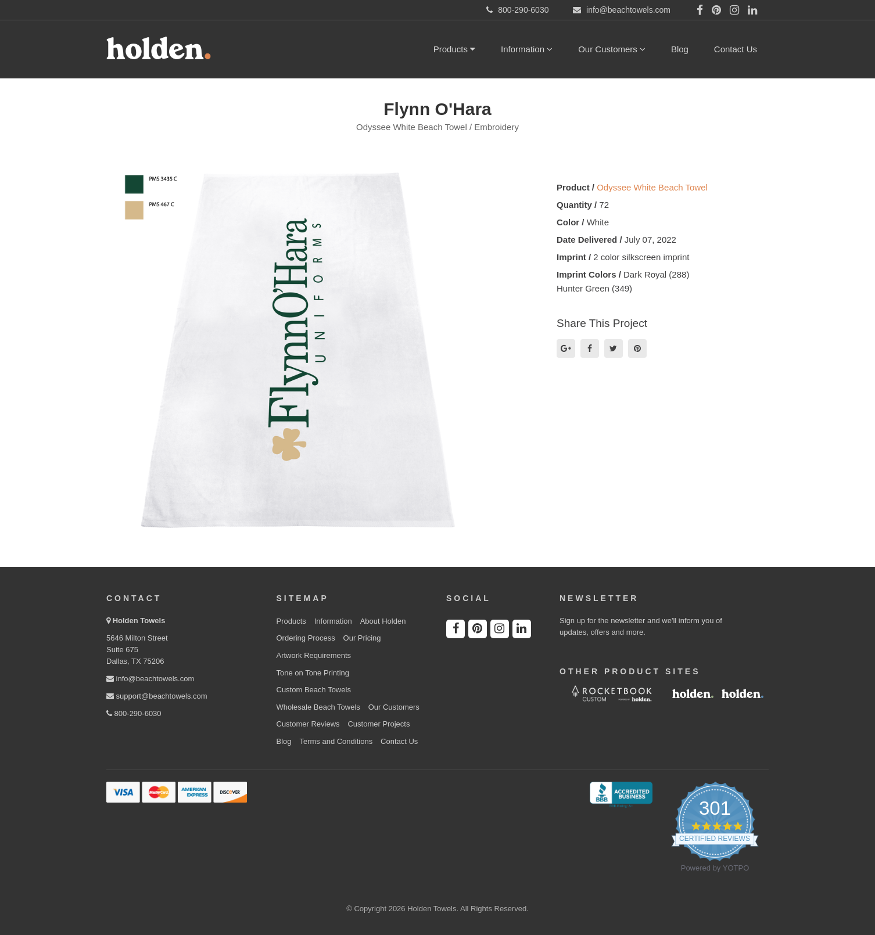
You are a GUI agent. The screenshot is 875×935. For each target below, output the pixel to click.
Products (454, 49)
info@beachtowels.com (150, 678)
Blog (679, 49)
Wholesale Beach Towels (318, 707)
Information (527, 49)
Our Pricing (362, 638)
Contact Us (735, 49)
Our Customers (612, 49)
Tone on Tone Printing (313, 672)
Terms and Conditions (335, 741)
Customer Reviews (308, 724)
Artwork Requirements (314, 655)
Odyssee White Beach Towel (652, 187)
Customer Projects (378, 724)
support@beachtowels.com (156, 696)
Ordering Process (306, 638)
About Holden (383, 621)
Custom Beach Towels (314, 689)
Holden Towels (139, 620)
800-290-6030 (134, 713)
